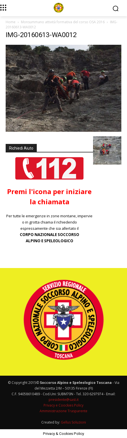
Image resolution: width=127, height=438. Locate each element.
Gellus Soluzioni (73, 422)
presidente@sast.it (64, 399)
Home (11, 22)
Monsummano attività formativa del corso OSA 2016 (63, 22)
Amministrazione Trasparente (63, 411)
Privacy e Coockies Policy (63, 405)
